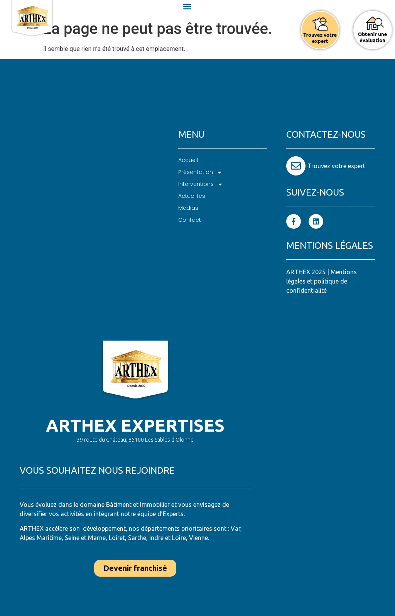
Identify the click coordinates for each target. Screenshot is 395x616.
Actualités (191, 196)
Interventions (200, 184)
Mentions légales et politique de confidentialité (321, 281)
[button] (187, 6)
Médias (188, 208)
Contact (189, 220)
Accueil (188, 160)
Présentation (200, 172)
